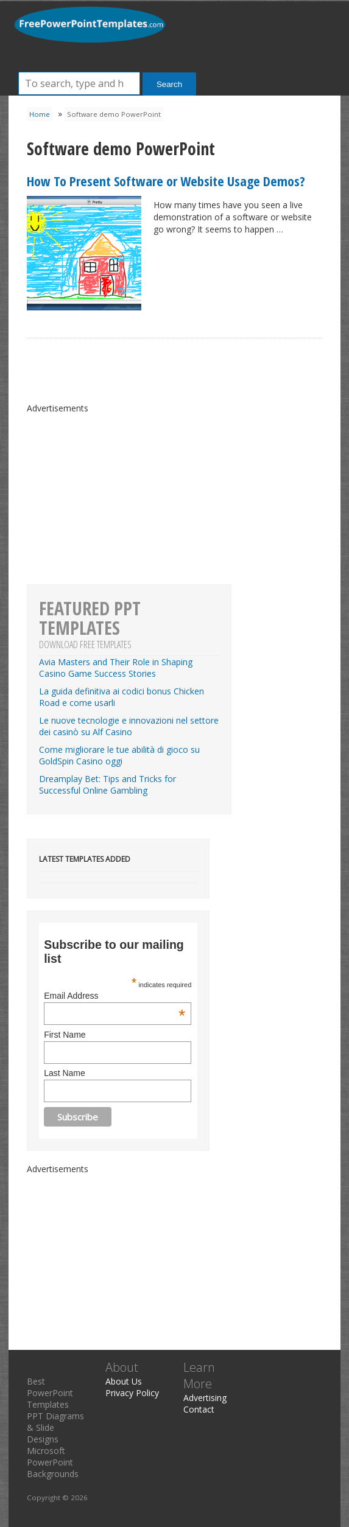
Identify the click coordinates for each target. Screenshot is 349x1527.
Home (39, 114)
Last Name (64, 1073)
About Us (123, 1381)
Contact (198, 1409)
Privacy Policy (132, 1393)
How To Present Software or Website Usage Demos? (166, 181)
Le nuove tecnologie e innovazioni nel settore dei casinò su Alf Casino (129, 726)
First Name (64, 1035)
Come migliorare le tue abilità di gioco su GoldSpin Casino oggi (119, 755)
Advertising (205, 1397)
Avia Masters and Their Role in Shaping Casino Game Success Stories (115, 667)
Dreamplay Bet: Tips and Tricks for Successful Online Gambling (107, 784)
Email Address (114, 996)
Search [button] (169, 84)
